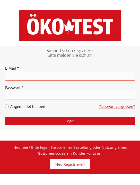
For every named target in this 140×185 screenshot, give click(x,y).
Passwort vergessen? (117, 106)
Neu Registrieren (70, 164)
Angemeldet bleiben (25, 106)
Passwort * (14, 87)
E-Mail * (12, 68)
